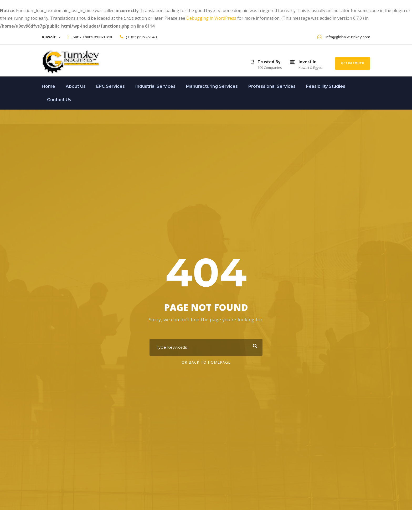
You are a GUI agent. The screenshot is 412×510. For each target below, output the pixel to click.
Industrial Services (155, 85)
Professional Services (272, 85)
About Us (76, 85)
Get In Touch (352, 62)
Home (48, 85)
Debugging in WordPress (211, 17)
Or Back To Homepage (206, 361)
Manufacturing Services (212, 85)
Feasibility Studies (325, 85)
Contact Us (59, 98)
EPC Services (110, 85)
